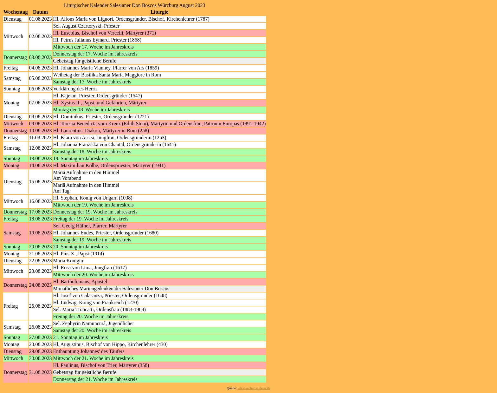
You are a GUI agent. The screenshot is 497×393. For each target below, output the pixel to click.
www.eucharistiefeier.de (254, 388)
